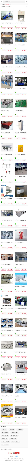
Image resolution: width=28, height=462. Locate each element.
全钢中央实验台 (5, 435)
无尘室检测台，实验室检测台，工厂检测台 (10, 198)
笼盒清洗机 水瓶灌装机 (5, 374)
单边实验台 (17, 395)
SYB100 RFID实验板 (19, 110)
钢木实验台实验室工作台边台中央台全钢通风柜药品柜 (12, 417)
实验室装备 (4, 429)
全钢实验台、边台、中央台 (6, 395)
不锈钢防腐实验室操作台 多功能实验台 (9, 154)
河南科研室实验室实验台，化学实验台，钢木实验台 (12, 330)
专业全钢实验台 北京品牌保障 (21, 66)
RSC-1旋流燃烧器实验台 (6, 264)
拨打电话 (10, 28)
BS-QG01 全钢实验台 (19, 264)
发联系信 (4, 28)
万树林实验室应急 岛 (19, 242)
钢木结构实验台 (5, 445)
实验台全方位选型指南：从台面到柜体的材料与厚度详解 (13, 242)
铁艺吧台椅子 (4, 438)
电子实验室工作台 (5, 441)
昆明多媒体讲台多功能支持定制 (7, 45)
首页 (2, 449)
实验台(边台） (4, 352)
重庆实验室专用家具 (5, 110)
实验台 (2, 286)
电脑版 (16, 456)
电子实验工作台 (14, 435)
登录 (11, 453)
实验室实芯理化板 (14, 432)
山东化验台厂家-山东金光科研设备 (8, 66)
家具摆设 (5, 449)
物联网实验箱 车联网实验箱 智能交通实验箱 (10, 308)
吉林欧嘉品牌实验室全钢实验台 (21, 308)
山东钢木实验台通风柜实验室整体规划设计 (10, 88)
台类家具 (10, 449)
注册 (17, 453)
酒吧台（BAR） (4, 176)
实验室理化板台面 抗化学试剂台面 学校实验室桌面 (11, 220)
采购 (26, 368)
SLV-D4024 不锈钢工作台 (20, 286)
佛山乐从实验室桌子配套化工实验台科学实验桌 (11, 23)
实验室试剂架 (13, 438)
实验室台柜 (12, 429)
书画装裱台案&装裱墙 (5, 132)
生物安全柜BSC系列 (19, 23)
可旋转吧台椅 (19, 429)
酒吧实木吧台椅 (5, 432)
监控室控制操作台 (15, 441)
